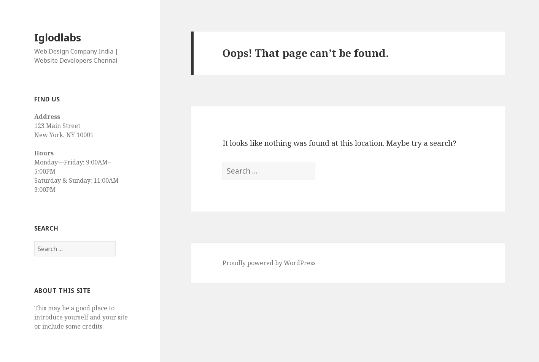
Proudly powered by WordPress (269, 263)
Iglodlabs (57, 37)
